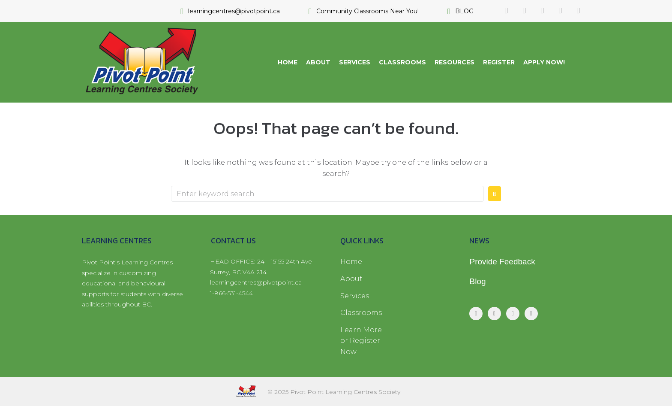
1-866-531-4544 (231, 293)
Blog (477, 281)
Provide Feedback (502, 261)
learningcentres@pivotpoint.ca (256, 282)
